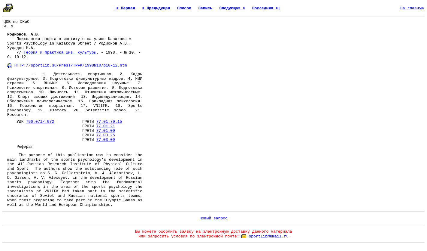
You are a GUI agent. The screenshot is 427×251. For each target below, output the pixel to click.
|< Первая (124, 8)
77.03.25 (105, 135)
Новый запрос (213, 218)
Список (184, 8)
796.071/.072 (40, 121)
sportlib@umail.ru (269, 236)
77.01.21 (105, 126)
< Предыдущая (156, 8)
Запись (205, 8)
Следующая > (232, 8)
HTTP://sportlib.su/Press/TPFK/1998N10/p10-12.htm (70, 65)
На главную (412, 8)
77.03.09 (105, 140)
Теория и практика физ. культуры (60, 52)
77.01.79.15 (109, 121)
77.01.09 (105, 131)
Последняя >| (266, 8)
